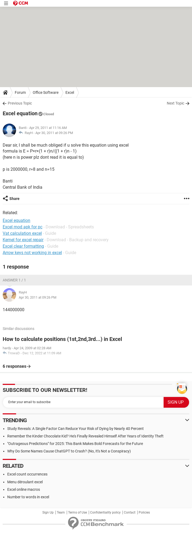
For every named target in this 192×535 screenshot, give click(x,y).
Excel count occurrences (27, 474)
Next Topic (175, 103)
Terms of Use (77, 512)
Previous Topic (20, 103)
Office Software (45, 92)
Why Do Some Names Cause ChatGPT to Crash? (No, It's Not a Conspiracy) (69, 451)
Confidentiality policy (105, 512)
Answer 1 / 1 (14, 280)
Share (14, 198)
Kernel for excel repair (23, 239)
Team (61, 512)
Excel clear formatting (23, 246)
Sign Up (48, 512)
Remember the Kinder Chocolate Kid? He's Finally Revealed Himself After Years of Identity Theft (85, 436)
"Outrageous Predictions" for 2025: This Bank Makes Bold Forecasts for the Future (75, 443)
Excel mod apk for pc (22, 226)
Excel (69, 92)
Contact (129, 512)
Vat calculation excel (22, 233)
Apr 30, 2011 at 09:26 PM (54, 133)
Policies (144, 512)
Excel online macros (23, 489)
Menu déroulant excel (25, 482)
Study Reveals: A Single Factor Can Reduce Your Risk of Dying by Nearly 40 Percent (75, 428)
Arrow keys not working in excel (32, 252)
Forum (20, 92)
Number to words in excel (28, 497)
